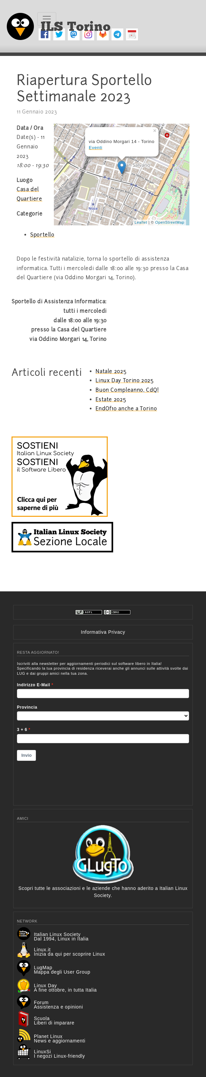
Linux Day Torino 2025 (124, 380)
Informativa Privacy (103, 632)
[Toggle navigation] (46, 19)
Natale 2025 (111, 371)
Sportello (42, 234)
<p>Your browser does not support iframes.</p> (103, 729)
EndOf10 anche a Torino (126, 408)
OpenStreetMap (169, 222)
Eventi (95, 147)
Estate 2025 (111, 399)
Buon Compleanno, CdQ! (127, 390)
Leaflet (141, 222)
